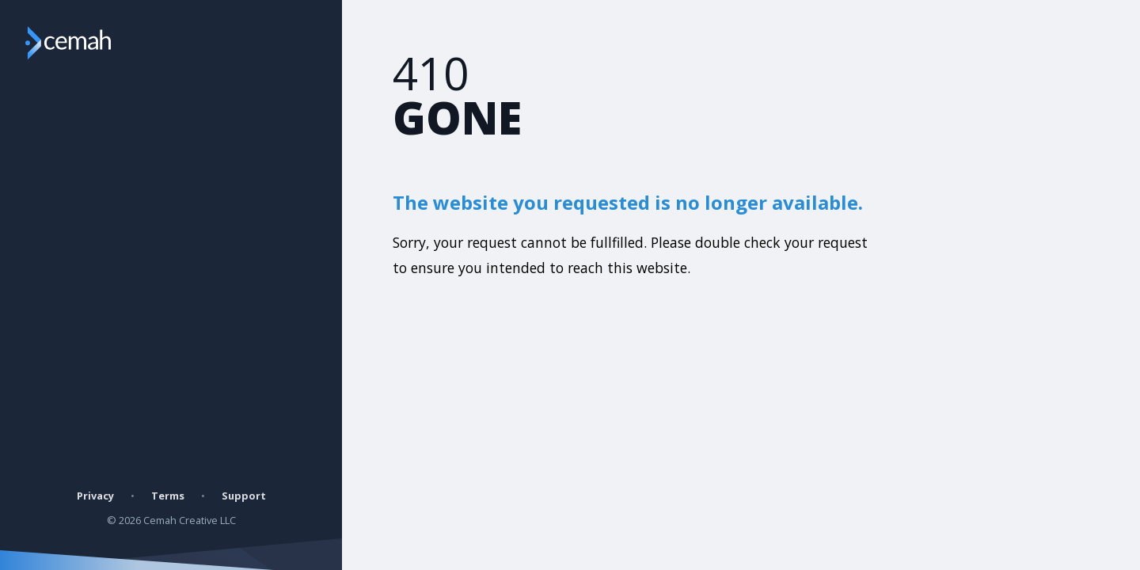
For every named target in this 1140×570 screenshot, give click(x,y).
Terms (167, 495)
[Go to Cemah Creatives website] (98, 42)
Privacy (95, 495)
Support (244, 495)
